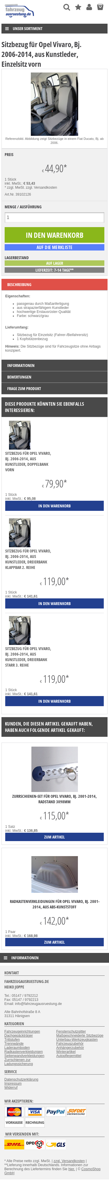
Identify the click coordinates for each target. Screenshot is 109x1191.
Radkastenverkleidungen (23, 1052)
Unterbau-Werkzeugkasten (77, 1040)
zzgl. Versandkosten (41, 187)
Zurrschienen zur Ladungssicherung (18, 1062)
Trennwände (14, 1044)
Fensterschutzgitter (71, 1031)
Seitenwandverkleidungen (24, 1056)
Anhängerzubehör (70, 1048)
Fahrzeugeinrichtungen (22, 1031)
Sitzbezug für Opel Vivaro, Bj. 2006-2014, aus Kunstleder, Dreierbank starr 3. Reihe (28, 657)
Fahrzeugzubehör (70, 1044)
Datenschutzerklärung (21, 1079)
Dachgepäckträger (18, 1036)
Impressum (13, 1083)
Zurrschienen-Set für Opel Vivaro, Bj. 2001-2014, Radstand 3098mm (54, 798)
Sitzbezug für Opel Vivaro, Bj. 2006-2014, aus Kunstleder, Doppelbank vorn (28, 461)
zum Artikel (54, 837)
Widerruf (10, 1088)
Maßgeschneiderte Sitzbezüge (79, 1036)
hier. (71, 1169)
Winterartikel (66, 1052)
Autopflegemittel (68, 1056)
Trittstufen (12, 1040)
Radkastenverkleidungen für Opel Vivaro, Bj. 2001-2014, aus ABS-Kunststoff (54, 904)
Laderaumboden (17, 1048)
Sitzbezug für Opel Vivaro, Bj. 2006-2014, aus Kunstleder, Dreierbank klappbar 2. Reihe (28, 559)
